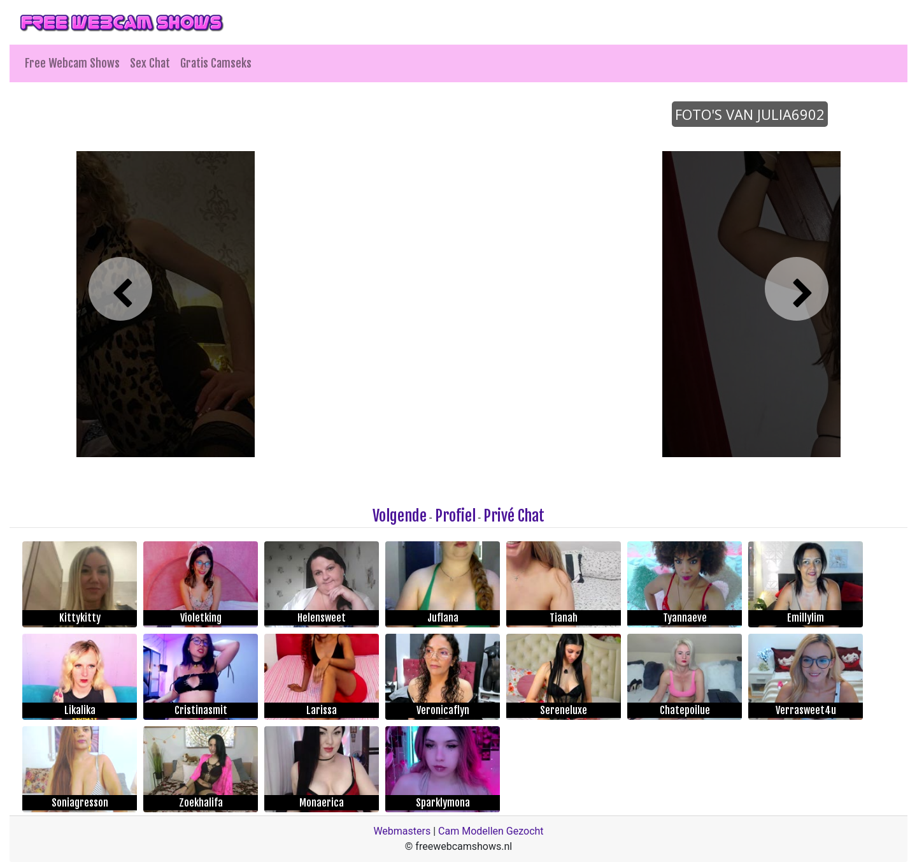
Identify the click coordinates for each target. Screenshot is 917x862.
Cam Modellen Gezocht (491, 831)
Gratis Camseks (216, 63)
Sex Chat (150, 63)
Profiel (455, 515)
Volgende (400, 515)
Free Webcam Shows (72, 63)
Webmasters (401, 831)
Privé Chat (513, 515)
